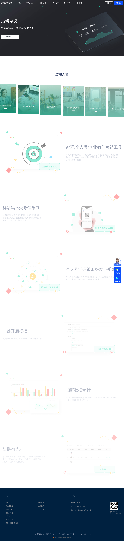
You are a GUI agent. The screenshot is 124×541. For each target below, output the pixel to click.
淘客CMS (9, 509)
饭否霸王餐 (9, 519)
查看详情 (10, 36)
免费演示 (118, 3)
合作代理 (56, 3)
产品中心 (30, 3)
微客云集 (83, 534)
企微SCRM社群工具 (12, 523)
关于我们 (78, 3)
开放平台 (67, 3)
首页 (20, 3)
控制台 (109, 3)
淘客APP (8, 502)
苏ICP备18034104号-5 (55, 534)
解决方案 (44, 3)
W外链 (8, 516)
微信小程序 (9, 506)
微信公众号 (9, 513)
